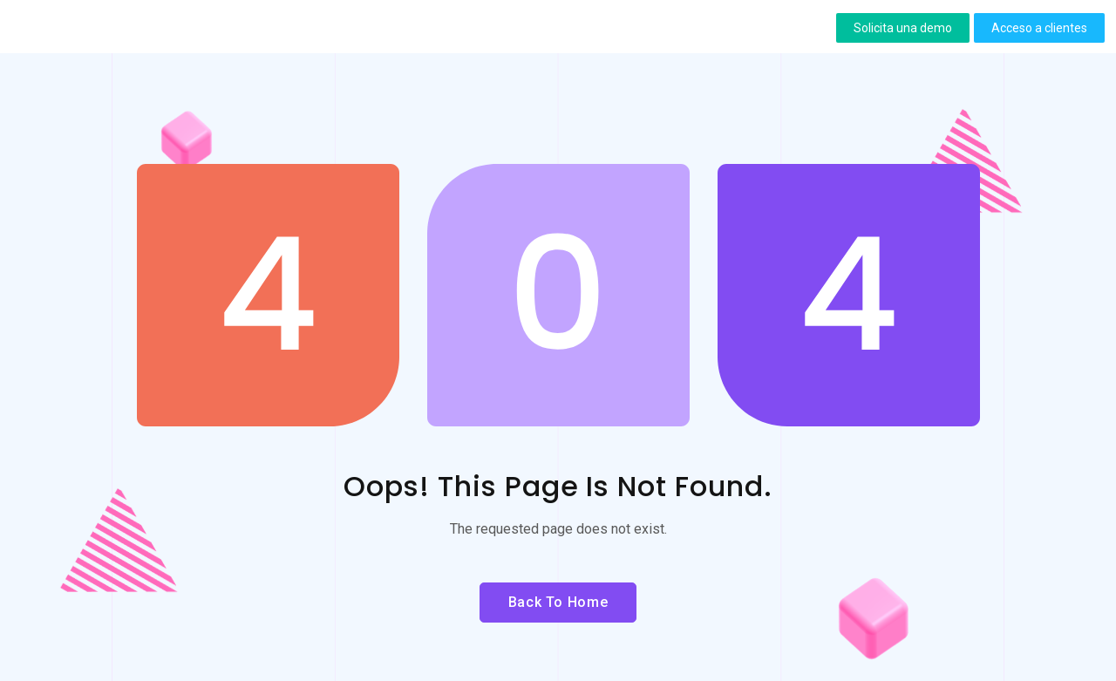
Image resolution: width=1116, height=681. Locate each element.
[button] (903, 28)
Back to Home (558, 602)
